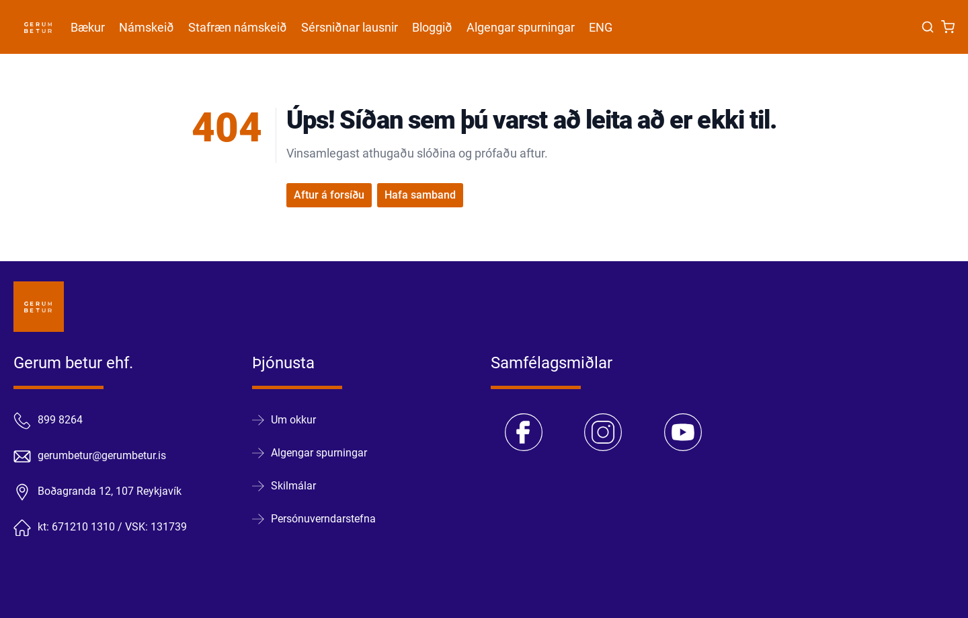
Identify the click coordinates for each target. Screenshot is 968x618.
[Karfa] (948, 27)
